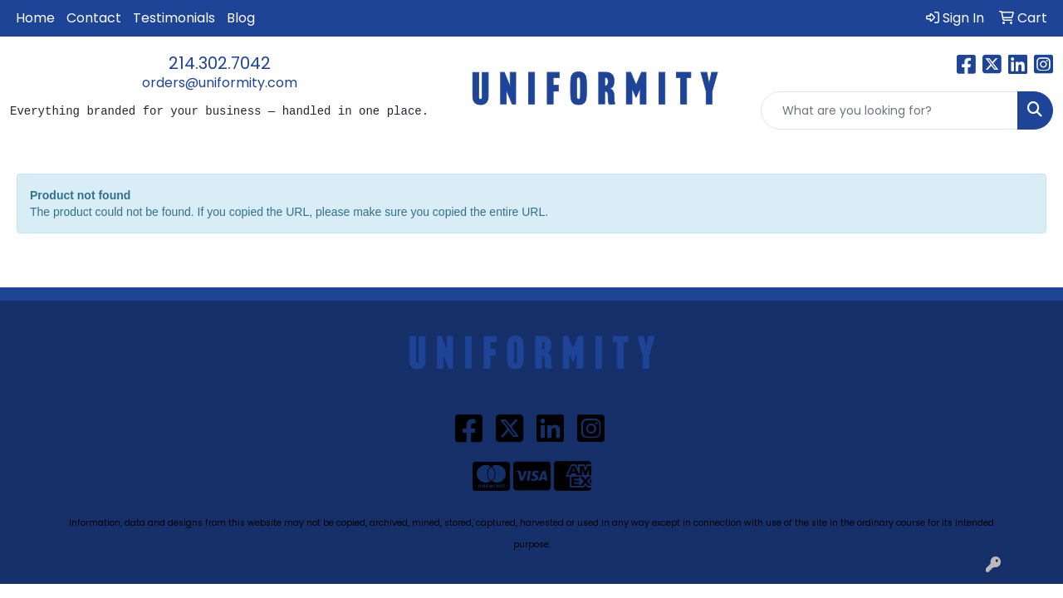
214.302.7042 (220, 63)
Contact (93, 17)
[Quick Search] (889, 110)
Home (35, 17)
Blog (241, 17)
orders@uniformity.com (219, 82)
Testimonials (174, 17)
